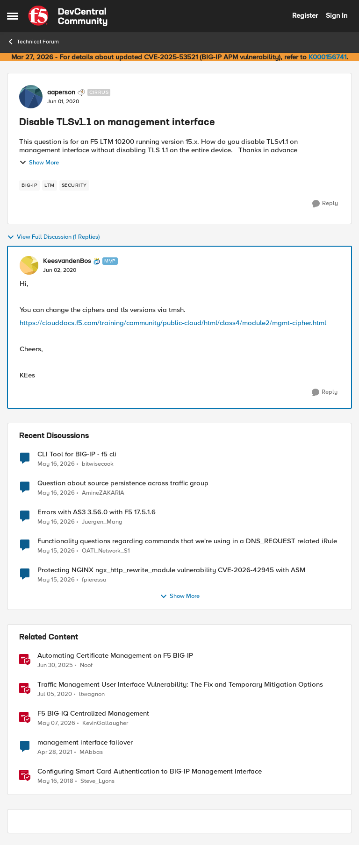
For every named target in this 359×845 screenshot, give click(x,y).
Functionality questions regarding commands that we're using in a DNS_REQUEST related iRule (187, 541)
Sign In (336, 15)
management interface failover (85, 742)
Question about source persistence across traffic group (122, 483)
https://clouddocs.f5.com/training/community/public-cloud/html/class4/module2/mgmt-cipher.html (173, 323)
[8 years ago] (55, 781)
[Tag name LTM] (49, 185)
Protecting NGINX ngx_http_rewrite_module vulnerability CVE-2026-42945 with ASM (171, 570)
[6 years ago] (54, 694)
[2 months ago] (56, 464)
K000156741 (327, 57)
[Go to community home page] (67, 16)
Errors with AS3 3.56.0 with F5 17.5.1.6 (96, 512)
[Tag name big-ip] (29, 185)
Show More (39, 162)
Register (305, 15)
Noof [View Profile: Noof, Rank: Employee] (86, 665)
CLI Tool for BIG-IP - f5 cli (76, 454)
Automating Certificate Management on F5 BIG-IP (115, 656)
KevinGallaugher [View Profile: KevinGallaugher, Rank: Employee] (105, 723)
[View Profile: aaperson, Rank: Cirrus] (31, 96)
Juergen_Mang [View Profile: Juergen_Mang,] (102, 521)
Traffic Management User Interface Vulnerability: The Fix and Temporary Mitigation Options (180, 685)
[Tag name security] (74, 185)
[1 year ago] (55, 665)
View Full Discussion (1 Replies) (53, 237)
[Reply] (325, 204)
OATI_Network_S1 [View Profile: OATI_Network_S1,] (106, 550)
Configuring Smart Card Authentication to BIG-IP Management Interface (149, 771)
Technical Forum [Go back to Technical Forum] (33, 41)
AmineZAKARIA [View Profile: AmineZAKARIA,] (103, 493)
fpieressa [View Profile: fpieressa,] (94, 579)
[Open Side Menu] (12, 16)
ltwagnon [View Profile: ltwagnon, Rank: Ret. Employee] (92, 694)
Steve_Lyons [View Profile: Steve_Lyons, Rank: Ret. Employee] (97, 781)
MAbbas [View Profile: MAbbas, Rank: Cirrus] (91, 752)
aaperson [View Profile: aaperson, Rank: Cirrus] (61, 92)
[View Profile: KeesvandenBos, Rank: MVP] (29, 265)
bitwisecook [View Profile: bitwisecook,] (98, 463)
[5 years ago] (54, 752)
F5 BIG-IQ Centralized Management (93, 713)
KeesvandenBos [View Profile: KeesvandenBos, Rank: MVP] (67, 261)
